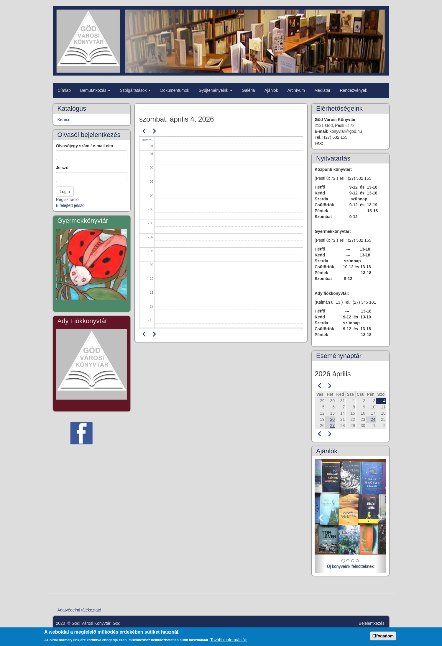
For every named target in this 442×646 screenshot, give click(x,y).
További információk (228, 641)
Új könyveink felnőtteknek (350, 566)
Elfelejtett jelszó (70, 205)
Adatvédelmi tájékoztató (79, 610)
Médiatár (322, 90)
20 (332, 419)
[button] (320, 516)
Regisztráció (67, 199)
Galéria (248, 90)
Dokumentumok (174, 90)
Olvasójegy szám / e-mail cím (84, 145)
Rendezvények (353, 90)
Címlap (64, 90)
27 (332, 425)
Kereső (63, 119)
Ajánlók (271, 90)
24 (373, 419)
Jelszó (62, 167)
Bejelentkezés (371, 623)
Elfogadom (383, 637)
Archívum (296, 90)
